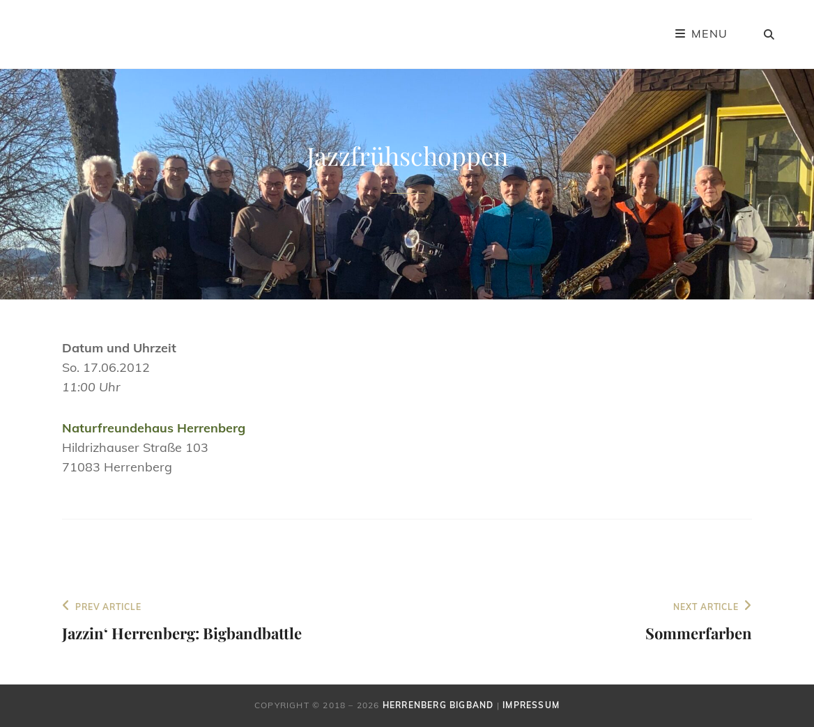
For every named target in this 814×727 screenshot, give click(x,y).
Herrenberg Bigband (438, 705)
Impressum (531, 705)
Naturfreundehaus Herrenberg (153, 428)
